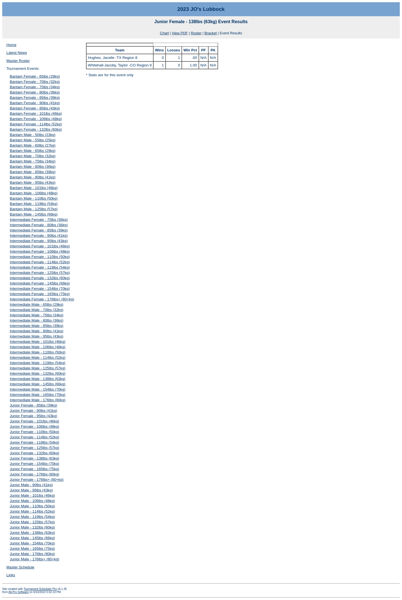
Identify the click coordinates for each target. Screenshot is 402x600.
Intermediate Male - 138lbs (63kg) (37, 379)
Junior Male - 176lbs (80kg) (32, 554)
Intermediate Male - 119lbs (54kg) (37, 363)
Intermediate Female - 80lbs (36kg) (39, 225)
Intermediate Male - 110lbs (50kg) (37, 352)
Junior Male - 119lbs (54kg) (32, 517)
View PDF (180, 33)
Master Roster (18, 61)
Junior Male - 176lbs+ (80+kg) (34, 559)
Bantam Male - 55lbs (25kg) (33, 140)
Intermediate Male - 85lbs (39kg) (36, 326)
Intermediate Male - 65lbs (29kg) (36, 304)
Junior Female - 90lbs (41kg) (33, 410)
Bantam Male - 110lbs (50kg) (34, 198)
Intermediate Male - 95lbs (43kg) (36, 336)
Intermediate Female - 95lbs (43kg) (39, 241)
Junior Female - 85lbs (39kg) (33, 405)
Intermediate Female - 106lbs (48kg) (40, 251)
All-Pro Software (18, 592)
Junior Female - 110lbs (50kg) (34, 432)
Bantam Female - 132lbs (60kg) (36, 129)
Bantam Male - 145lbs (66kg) (34, 214)
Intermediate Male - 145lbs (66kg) (37, 384)
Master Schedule (20, 567)
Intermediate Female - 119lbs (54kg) (40, 267)
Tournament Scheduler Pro (40, 589)
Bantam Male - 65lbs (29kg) (33, 151)
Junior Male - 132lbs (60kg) (32, 527)
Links (10, 575)
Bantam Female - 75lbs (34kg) (35, 87)
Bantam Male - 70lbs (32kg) (33, 156)
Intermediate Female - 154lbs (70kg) (40, 288)
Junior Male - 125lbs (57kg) (32, 522)
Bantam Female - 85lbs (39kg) (35, 97)
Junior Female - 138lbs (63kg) (34, 458)
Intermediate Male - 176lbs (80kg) (37, 400)
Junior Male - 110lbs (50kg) (32, 506)
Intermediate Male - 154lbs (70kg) (37, 389)
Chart (164, 33)
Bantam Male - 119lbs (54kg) (34, 204)
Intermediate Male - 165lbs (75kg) (37, 395)
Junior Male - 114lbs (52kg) (32, 511)
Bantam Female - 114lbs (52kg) (36, 124)
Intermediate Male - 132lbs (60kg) (37, 373)
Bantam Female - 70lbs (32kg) (35, 82)
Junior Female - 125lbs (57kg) (34, 448)
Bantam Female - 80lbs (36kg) (35, 92)
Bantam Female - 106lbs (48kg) (36, 119)
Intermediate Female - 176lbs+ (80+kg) (42, 299)
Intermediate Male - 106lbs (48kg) (37, 347)
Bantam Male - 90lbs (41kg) (33, 177)
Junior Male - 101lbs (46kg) (32, 495)
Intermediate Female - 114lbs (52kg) (40, 262)
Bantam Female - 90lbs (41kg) (35, 103)
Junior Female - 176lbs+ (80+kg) (37, 479)
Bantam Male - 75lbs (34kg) (33, 161)
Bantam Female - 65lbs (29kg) (35, 76)
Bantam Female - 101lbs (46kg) (36, 113)
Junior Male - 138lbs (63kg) (32, 532)
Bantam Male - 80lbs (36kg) (33, 166)
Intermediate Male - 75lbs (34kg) (36, 315)
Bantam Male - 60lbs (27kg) (33, 145)
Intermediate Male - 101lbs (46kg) (37, 342)
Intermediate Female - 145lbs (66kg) (40, 283)
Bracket (210, 33)
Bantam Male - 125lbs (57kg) (34, 209)
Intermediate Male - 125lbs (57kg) (37, 368)
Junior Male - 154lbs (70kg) (32, 543)
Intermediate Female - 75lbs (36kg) (39, 219)
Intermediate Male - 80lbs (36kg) (36, 320)
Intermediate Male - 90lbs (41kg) (36, 331)
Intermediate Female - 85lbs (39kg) (39, 230)
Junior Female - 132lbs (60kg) (34, 453)
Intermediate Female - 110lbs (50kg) (40, 257)
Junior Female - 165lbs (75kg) (34, 469)
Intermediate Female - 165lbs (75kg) (40, 294)
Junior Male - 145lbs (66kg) (32, 538)
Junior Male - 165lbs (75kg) (32, 548)
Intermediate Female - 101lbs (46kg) (40, 246)
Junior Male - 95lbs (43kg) (31, 490)
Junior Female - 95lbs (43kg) (33, 416)
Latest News (16, 53)
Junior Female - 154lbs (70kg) (34, 464)
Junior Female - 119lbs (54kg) (34, 442)
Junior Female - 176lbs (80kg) (34, 474)
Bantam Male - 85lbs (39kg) (33, 172)
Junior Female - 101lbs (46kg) (34, 421)
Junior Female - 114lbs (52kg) (34, 437)
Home (11, 45)
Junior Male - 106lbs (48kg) (32, 501)
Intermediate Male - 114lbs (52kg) (37, 357)
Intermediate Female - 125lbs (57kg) (40, 273)
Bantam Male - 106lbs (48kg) (34, 193)
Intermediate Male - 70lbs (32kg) (36, 310)
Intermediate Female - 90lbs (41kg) (39, 235)
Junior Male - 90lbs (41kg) (31, 485)
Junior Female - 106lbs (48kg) (34, 426)
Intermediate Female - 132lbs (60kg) (40, 278)
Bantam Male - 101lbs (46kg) (34, 188)
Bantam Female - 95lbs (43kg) (35, 108)
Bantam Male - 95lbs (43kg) (33, 182)
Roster (196, 33)
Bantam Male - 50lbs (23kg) (33, 135)
